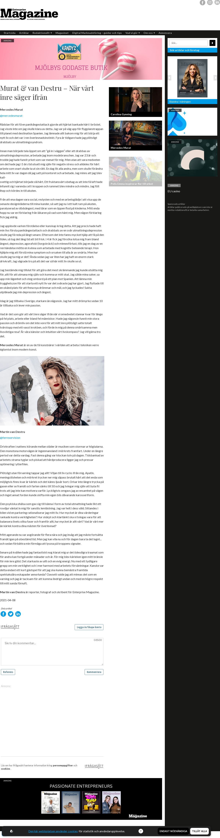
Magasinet (62, 32)
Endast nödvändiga (173, 831)
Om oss (149, 32)
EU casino (174, 191)
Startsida (9, 32)
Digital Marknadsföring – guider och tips (97, 32)
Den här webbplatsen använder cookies (53, 831)
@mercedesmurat (11, 115)
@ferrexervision (10, 437)
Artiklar (24, 32)
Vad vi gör (132, 32)
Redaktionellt (42, 32)
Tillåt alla (199, 831)
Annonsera (165, 32)
